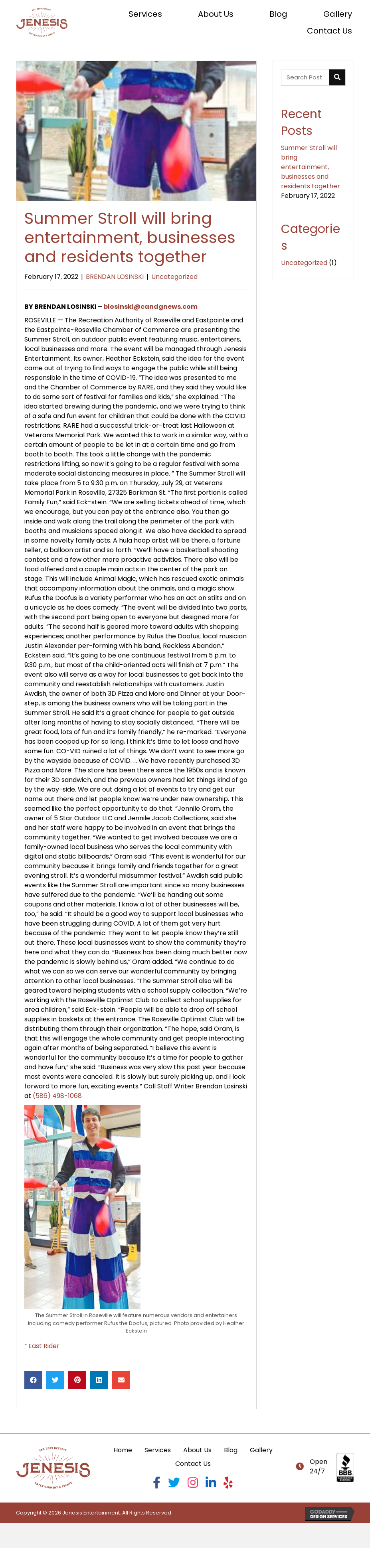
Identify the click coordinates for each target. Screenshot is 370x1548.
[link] (145, 14)
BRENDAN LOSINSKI (115, 276)
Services (157, 1450)
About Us (197, 1450)
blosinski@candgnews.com (150, 306)
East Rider (43, 1346)
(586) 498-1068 (57, 1095)
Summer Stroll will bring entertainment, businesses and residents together (310, 167)
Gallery (261, 1450)
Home (122, 1450)
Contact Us (193, 1463)
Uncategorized (174, 276)
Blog (230, 1450)
